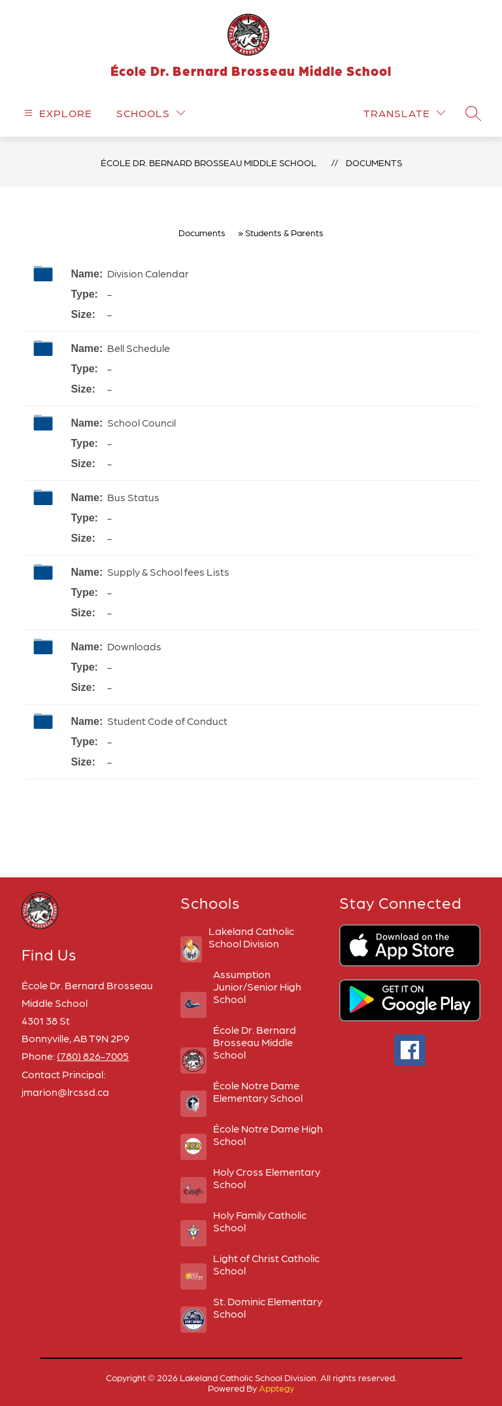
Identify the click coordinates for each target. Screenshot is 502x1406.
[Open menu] (56, 113)
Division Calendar (148, 273)
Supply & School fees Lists (168, 571)
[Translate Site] (404, 113)
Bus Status (133, 497)
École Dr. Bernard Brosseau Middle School (208, 162)
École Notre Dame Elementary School (258, 1091)
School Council (141, 422)
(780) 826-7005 (93, 1055)
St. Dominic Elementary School (267, 1307)
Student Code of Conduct (167, 720)
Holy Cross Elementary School (266, 1177)
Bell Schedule (138, 348)
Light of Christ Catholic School (266, 1264)
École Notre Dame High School (268, 1134)
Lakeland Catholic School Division (251, 936)
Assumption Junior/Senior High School (257, 986)
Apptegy (276, 1387)
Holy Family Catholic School (260, 1220)
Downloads (134, 646)
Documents (374, 162)
